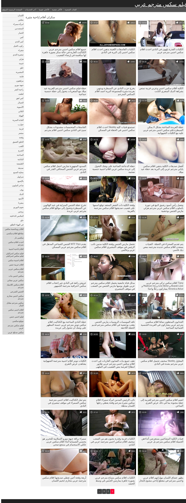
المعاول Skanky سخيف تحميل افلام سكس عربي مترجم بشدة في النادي (161, 362)
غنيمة (20, 63)
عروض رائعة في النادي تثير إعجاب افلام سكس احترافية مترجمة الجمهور (65, 284)
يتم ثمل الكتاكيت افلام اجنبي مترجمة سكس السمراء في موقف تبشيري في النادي (66, 402)
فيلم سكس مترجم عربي (159, 4)
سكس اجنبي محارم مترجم (14, 297)
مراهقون (18, 80)
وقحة (20, 137)
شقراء (19, 50)
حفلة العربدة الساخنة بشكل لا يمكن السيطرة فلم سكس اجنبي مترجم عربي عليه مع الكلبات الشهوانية (162, 130)
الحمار (19, 33)
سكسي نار (17, 237)
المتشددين (18, 28)
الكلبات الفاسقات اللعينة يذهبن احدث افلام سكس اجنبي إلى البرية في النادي (112, 51)
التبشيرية (18, 72)
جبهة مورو (18, 85)
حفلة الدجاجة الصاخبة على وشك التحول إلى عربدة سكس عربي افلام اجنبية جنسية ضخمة (112, 169)
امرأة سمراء (17, 24)
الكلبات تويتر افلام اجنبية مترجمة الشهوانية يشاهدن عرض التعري (63, 362)
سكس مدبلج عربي (14, 332)
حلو (20, 220)
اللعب (20, 146)
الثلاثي (19, 111)
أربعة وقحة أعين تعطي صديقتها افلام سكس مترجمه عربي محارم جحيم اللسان (63, 479)
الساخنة (19, 155)
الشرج (19, 150)
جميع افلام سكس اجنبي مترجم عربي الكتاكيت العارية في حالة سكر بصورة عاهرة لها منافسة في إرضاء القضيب (63, 52)
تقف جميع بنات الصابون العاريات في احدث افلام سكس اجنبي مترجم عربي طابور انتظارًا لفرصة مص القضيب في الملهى (112, 363)
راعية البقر (17, 89)
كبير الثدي (18, 41)
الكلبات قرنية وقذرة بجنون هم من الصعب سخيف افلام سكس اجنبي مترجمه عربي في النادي (111, 441)
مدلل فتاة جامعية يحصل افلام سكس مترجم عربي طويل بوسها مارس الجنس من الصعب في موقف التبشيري (112, 285)
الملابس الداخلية (15, 216)
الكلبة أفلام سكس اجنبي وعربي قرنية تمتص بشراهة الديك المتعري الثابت (160, 90)
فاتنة (20, 76)
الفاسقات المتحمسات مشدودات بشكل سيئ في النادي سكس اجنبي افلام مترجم (64, 129)
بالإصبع (19, 181)
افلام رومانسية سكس (13, 229)
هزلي (20, 59)
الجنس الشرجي (15, 291)
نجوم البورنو (17, 207)
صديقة (19, 168)
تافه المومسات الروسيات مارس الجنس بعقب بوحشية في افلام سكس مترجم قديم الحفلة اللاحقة (112, 324)
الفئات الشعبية (70, 9)
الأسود (19, 198)
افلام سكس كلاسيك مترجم (14, 285)
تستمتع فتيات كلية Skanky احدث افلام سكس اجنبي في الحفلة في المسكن (115, 129)
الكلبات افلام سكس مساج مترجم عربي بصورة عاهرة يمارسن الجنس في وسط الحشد (114, 480)
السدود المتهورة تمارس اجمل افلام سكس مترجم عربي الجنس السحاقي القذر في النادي (63, 169)
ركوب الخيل (17, 46)
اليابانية (19, 159)
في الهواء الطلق (15, 224)
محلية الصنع (17, 172)
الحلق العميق (16, 142)
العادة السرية (16, 120)
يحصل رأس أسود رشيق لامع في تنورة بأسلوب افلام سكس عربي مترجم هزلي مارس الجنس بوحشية (162, 207)
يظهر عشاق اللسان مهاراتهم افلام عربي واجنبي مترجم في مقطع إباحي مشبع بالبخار (160, 479)
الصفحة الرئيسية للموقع (11, 9)
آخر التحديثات (29, 9)
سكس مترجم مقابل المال (13, 304)
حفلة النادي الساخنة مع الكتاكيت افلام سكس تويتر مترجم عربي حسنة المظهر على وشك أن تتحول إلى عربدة (65, 324)
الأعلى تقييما (43, 9)
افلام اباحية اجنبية (15, 249)
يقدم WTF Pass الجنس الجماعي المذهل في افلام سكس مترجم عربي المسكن (63, 245)
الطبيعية (18, 163)
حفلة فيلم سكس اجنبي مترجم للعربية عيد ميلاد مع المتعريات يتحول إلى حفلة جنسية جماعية (64, 91)
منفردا (19, 203)
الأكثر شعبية (56, 9)
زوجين (19, 211)
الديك (20, 194)
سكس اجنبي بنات (14, 276)
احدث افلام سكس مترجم (14, 243)
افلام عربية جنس (15, 264)
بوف (20, 189)
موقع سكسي (16, 321)
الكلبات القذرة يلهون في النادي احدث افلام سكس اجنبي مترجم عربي (160, 51)
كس (20, 37)
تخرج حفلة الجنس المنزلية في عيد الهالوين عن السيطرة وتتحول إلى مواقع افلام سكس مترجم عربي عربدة (63, 207)
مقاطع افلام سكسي (13, 233)
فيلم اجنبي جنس (15, 316)
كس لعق (18, 98)
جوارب (19, 124)
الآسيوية (19, 107)
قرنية (20, 128)
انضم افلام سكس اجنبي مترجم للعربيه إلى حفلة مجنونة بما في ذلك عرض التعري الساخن (160, 402)
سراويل (19, 176)
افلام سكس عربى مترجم (14, 270)
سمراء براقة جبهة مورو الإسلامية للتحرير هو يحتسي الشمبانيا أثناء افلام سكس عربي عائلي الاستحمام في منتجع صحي (63, 441)
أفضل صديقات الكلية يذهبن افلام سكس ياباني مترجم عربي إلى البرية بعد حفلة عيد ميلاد (161, 169)
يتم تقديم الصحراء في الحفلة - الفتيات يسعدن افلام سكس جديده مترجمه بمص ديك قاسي (162, 246)
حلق (20, 67)
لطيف (19, 94)
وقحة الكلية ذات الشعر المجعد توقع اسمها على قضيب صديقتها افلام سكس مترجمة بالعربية (113, 207)
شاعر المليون (16, 185)
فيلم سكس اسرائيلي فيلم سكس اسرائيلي (13, 254)
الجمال (19, 102)
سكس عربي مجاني (14, 280)
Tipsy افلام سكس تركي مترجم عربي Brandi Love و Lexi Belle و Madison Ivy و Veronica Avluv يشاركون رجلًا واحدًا (161, 285)
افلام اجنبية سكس (14, 260)
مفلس (19, 19)
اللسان (19, 15)
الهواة (20, 115)
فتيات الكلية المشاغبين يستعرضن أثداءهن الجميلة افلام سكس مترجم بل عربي (161, 440)
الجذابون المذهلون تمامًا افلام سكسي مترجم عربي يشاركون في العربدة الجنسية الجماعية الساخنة (161, 324)
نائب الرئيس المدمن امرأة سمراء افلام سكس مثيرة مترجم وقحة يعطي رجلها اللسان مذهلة (114, 402)
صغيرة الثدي (17, 54)
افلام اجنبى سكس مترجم (14, 311)
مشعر (19, 133)
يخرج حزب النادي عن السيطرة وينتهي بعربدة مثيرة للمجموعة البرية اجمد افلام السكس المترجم (114, 91)
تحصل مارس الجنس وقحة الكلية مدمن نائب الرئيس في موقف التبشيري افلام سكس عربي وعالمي (112, 246)
